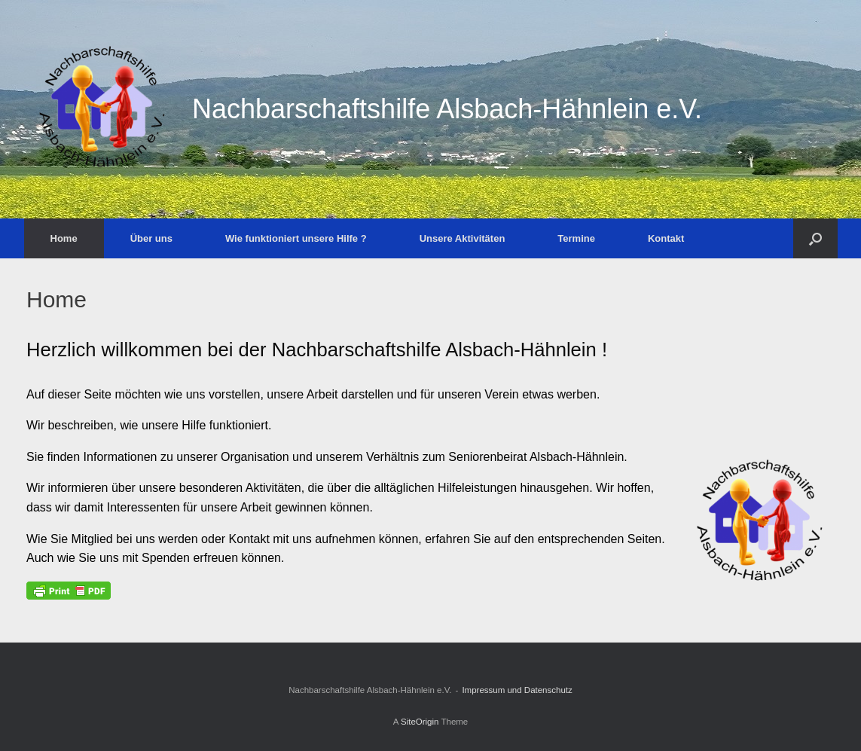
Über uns (151, 238)
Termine (576, 238)
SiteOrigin (420, 721)
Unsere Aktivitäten (462, 238)
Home (64, 238)
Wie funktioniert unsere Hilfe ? (296, 238)
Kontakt (666, 238)
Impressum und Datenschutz (517, 690)
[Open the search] (815, 238)
